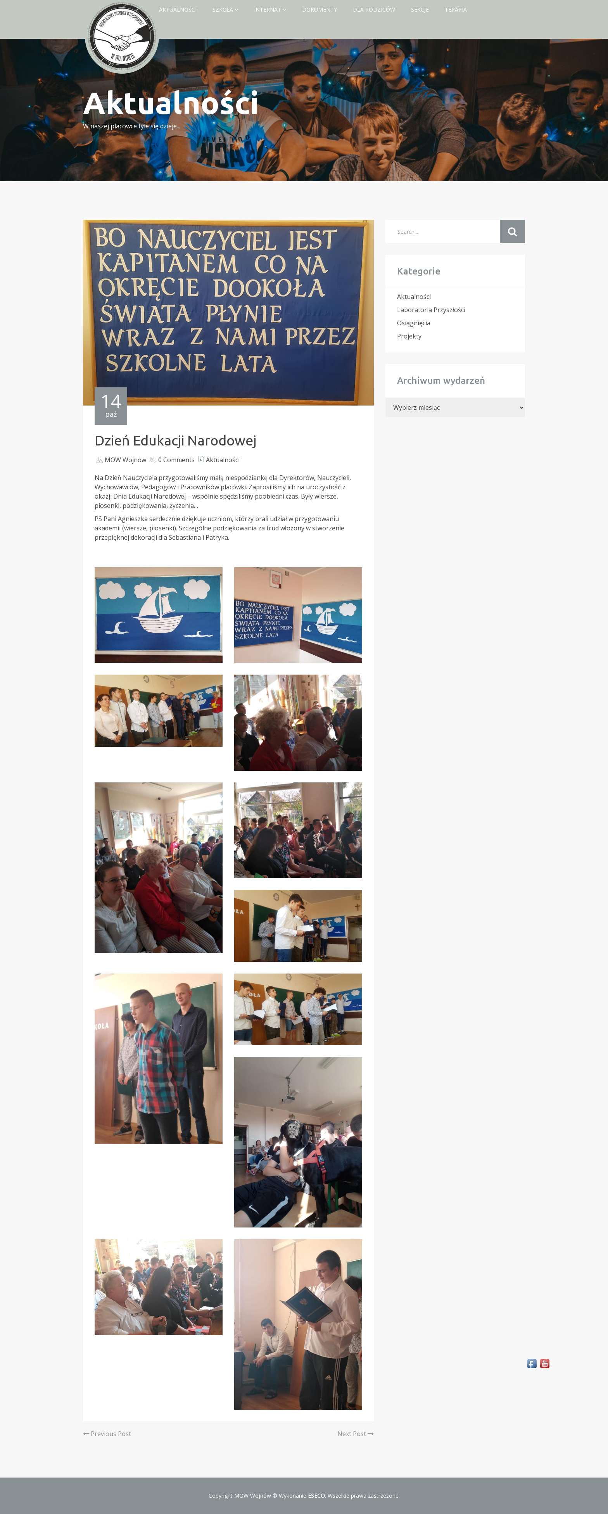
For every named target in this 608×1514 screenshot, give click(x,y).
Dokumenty (319, 9)
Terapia (456, 9)
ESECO (316, 1495)
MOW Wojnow (125, 460)
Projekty (409, 336)
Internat (270, 9)
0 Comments (176, 460)
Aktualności (178, 9)
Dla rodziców (374, 9)
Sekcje (420, 9)
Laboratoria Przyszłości (431, 310)
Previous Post (107, 1433)
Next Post (355, 1433)
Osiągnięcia (413, 323)
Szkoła (225, 9)
